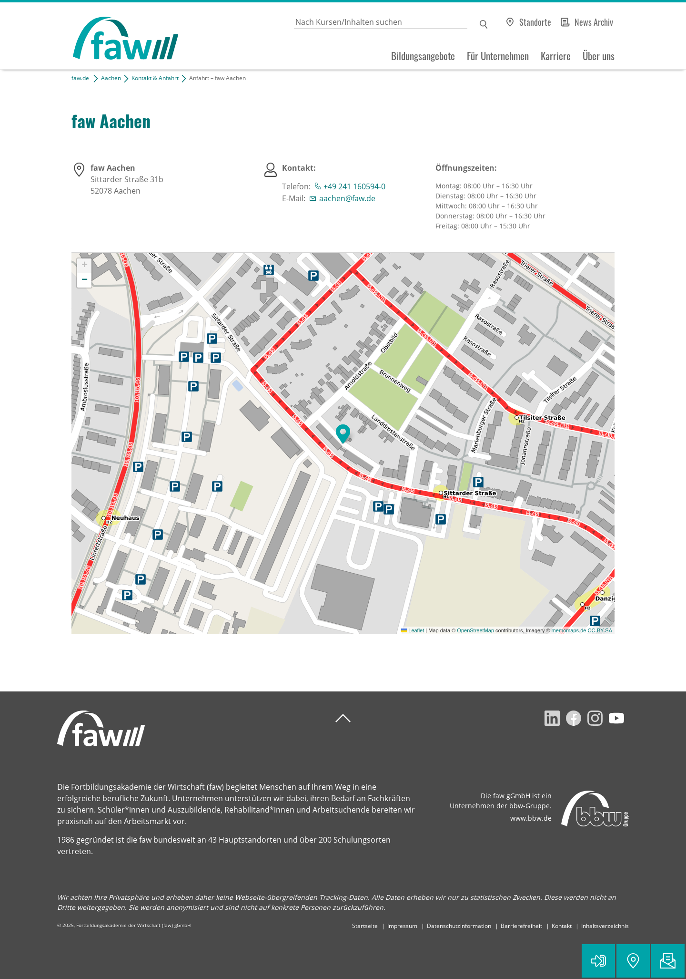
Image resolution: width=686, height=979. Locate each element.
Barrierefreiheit (521, 926)
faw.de (80, 78)
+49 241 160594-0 (354, 186)
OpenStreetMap (475, 630)
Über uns (599, 56)
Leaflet (412, 630)
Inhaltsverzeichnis (605, 926)
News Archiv (594, 22)
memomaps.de (569, 630)
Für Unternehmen (498, 56)
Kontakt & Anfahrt (155, 78)
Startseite (365, 926)
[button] (343, 433)
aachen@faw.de (347, 198)
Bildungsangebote (423, 56)
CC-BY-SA (599, 630)
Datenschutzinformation (459, 926)
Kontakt (562, 926)
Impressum (402, 926)
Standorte (535, 22)
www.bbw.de (531, 818)
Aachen (111, 78)
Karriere (556, 56)
